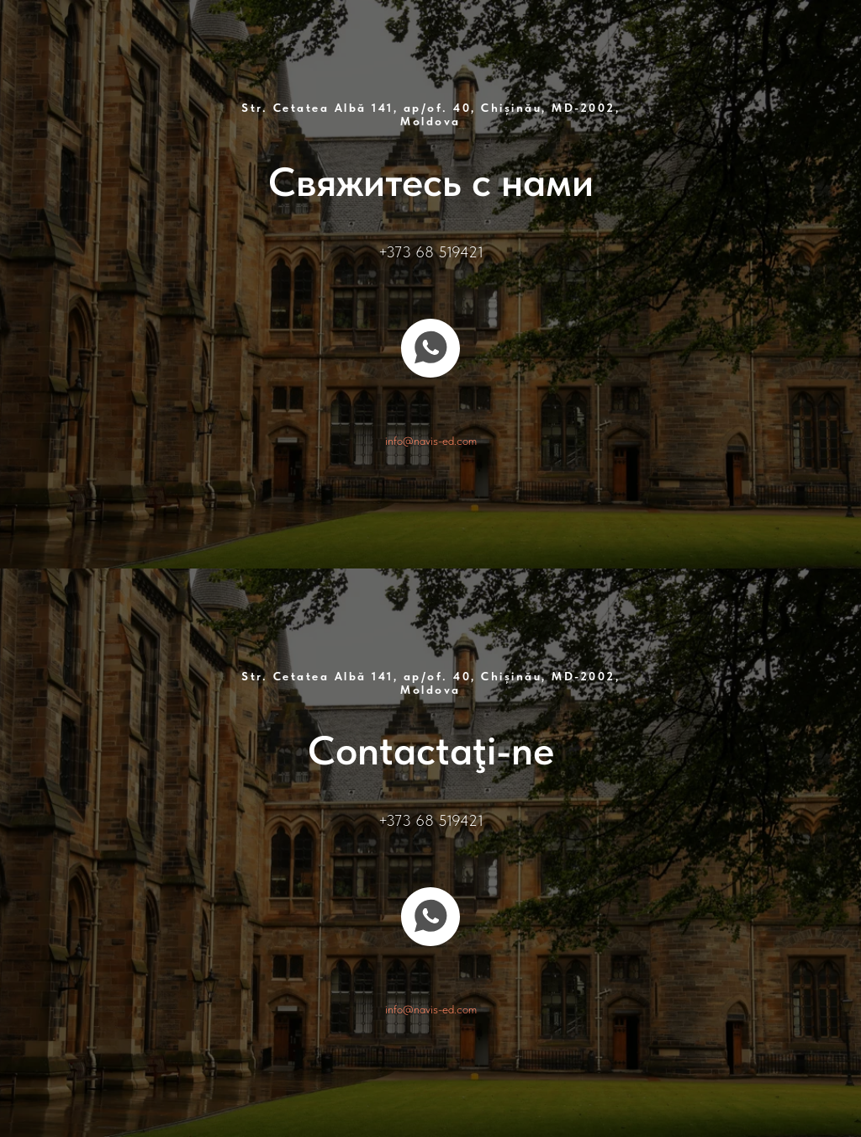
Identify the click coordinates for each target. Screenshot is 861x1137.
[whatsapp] (430, 348)
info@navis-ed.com (431, 440)
